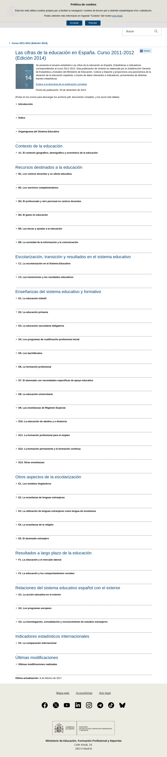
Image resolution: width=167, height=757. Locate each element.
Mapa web (62, 693)
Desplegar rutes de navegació (6, 43)
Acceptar (74, 23)
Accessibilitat (84, 693)
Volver (147, 50)
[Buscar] (156, 31)
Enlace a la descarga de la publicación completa (61, 84)
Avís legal (105, 693)
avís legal (117, 15)
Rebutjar (93, 23)
